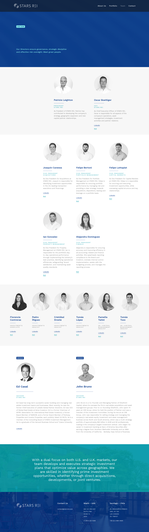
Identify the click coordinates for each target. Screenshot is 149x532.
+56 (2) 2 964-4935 (116, 521)
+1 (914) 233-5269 (90, 521)
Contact (132, 6)
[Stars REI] (26, 6)
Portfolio (113, 6)
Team (122, 6)
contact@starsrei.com (65, 509)
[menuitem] (102, 6)
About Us (102, 6)
